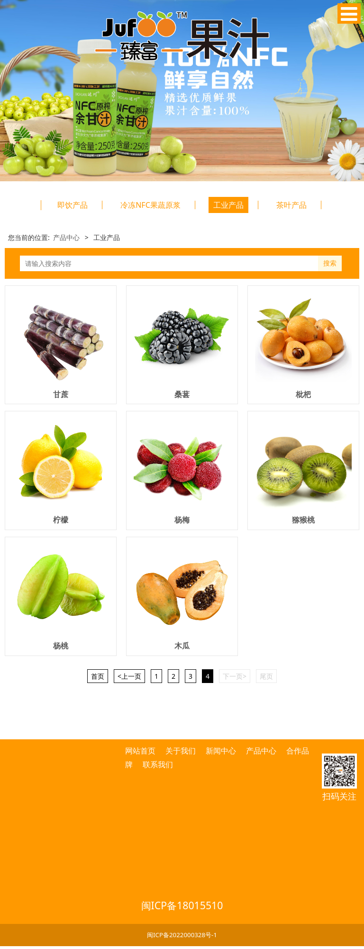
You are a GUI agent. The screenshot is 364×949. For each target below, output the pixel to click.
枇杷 (303, 394)
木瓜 (182, 645)
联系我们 (158, 764)
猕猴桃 (303, 519)
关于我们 (180, 750)
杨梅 (182, 519)
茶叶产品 (291, 205)
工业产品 (228, 205)
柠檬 (60, 519)
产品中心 (66, 237)
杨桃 (60, 645)
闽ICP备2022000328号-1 (182, 935)
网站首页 (141, 750)
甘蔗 (60, 394)
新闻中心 (221, 750)
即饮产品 (72, 205)
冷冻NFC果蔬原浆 (150, 205)
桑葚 (182, 394)
